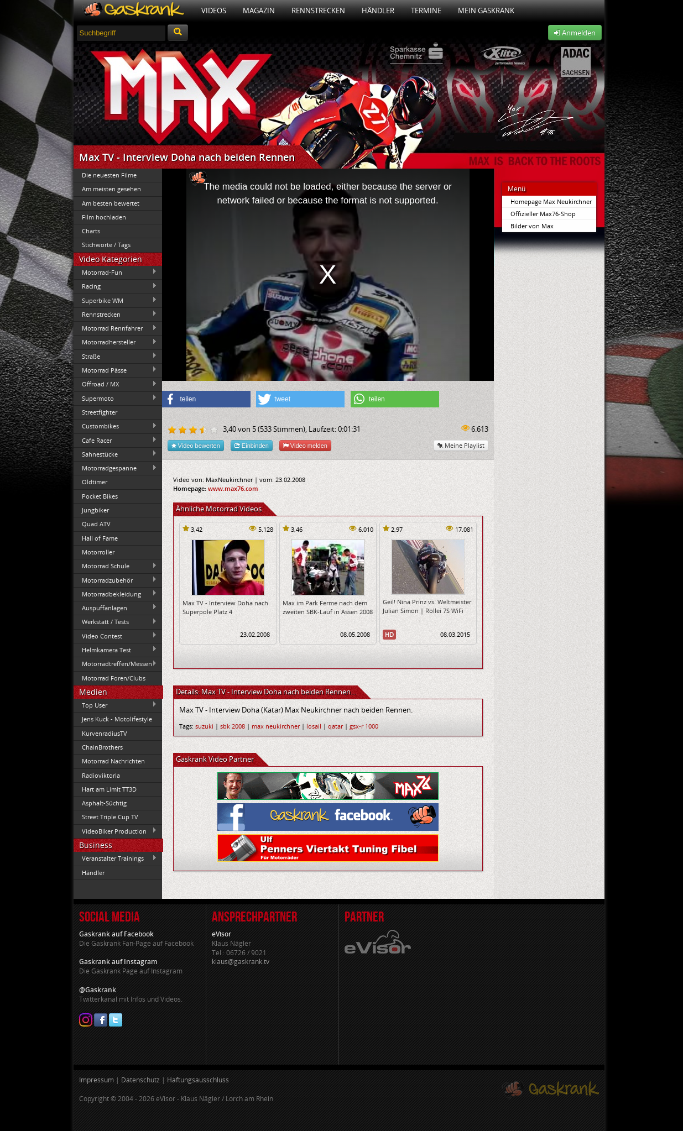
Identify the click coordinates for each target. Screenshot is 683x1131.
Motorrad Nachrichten (113, 761)
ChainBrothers (102, 747)
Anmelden (575, 33)
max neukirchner (276, 726)
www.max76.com (233, 488)
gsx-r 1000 (364, 726)
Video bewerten (195, 445)
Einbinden (251, 445)
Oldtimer (94, 482)
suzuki (204, 726)
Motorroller (98, 552)
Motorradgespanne (116, 468)
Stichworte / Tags (106, 244)
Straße (116, 356)
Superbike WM (116, 300)
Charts (91, 231)
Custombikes (116, 426)
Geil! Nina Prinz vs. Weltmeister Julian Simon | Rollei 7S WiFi (427, 606)
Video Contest (116, 635)
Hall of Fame (100, 538)
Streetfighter (99, 412)
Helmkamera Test (116, 649)
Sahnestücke (116, 453)
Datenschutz (140, 1080)
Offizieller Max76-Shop (543, 214)
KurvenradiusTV (104, 733)
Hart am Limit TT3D (109, 789)
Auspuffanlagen (116, 607)
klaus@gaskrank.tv (240, 961)
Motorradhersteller (116, 342)
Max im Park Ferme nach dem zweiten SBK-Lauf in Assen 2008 (328, 607)
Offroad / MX (116, 384)
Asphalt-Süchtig (104, 803)
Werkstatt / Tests (116, 621)
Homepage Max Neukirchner (551, 201)
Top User (116, 704)
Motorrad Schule (116, 566)
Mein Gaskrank (486, 10)
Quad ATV (96, 524)
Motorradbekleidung (116, 593)
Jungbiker (95, 510)
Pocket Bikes (100, 496)
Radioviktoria (101, 775)
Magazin (259, 10)
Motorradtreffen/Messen (116, 663)
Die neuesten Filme (109, 175)
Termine (426, 10)
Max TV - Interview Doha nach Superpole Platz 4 (225, 607)
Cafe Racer (116, 440)
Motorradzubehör (116, 579)
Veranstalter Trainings (116, 858)
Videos (213, 10)
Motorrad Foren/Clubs (113, 678)
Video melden (305, 445)
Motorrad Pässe (116, 369)
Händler (378, 10)
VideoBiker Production (116, 830)
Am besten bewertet (110, 203)
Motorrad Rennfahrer (116, 328)
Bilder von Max (532, 226)
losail (313, 726)
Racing (116, 286)
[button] (206, 399)
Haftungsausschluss (198, 1080)
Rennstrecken (318, 10)
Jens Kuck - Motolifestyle (117, 719)
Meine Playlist (460, 445)
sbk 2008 (232, 726)
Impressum (96, 1080)
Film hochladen (104, 217)
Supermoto (116, 398)
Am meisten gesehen (111, 189)
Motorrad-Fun (116, 272)
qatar (335, 726)
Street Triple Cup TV (110, 817)
